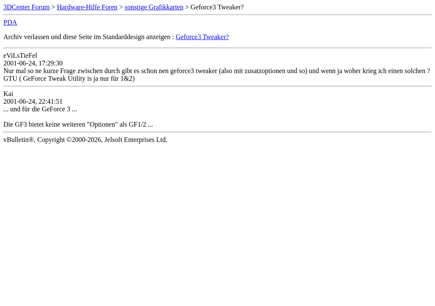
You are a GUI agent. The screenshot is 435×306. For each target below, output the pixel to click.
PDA (10, 22)
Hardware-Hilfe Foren (87, 7)
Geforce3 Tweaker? (202, 36)
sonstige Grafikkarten (154, 7)
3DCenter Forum (26, 7)
